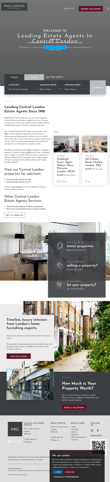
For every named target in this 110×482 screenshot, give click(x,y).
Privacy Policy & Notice (26, 470)
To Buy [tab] (14, 77)
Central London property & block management (25, 206)
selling (29, 149)
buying (45, 149)
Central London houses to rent (18, 181)
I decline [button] (69, 472)
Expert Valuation (91, 8)
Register (74, 434)
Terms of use (12, 470)
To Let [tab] (34, 77)
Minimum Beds (72, 84)
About (73, 431)
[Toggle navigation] (108, 8)
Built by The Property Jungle (17, 474)
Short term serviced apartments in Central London (26, 208)
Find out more (18, 356)
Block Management (78, 437)
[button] (55, 132)
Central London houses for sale (19, 179)
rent (13, 154)
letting (28, 152)
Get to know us (14, 215)
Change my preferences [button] (66, 476)
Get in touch (42, 157)
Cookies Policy (40, 470)
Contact (74, 439)
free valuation (17, 186)
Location (14, 84)
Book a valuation (74, 407)
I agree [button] (57, 472)
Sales (73, 426)
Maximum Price (48, 84)
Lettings (74, 429)
